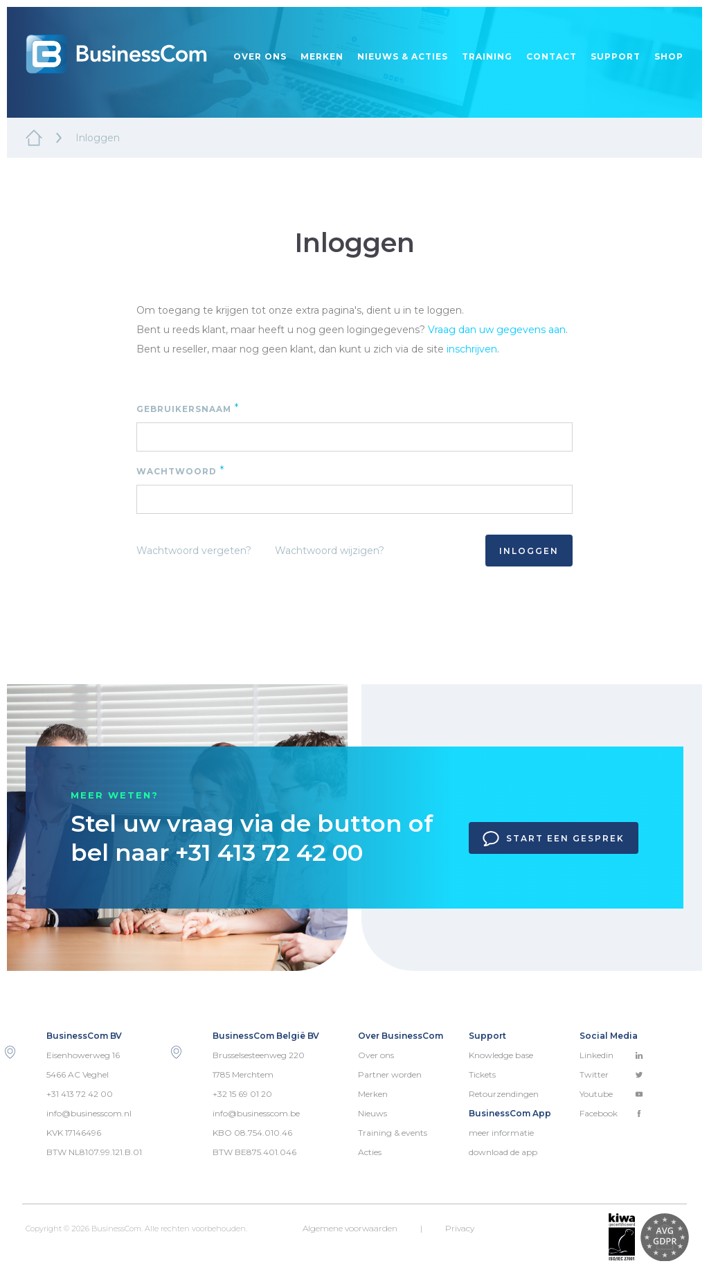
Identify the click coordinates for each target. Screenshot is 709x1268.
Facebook (611, 1113)
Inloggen (529, 551)
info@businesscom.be (256, 1113)
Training (487, 56)
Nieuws (372, 1113)
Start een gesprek (554, 838)
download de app (503, 1152)
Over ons (260, 56)
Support (615, 56)
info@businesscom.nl (89, 1113)
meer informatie (501, 1132)
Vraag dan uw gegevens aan (497, 329)
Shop (668, 56)
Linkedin (611, 1055)
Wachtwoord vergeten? (193, 550)
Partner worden (390, 1074)
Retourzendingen (504, 1094)
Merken (321, 56)
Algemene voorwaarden (350, 1228)
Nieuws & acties (402, 56)
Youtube (611, 1094)
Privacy (459, 1228)
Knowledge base (501, 1055)
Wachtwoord (180, 470)
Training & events (392, 1132)
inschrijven (472, 349)
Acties (370, 1152)
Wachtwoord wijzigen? (329, 550)
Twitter (611, 1074)
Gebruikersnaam (188, 408)
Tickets (482, 1074)
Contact (551, 56)
